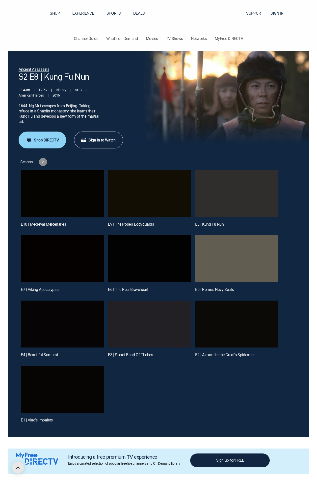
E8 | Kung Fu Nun (209, 224)
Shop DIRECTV (42, 140)
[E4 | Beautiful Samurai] (62, 324)
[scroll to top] (18, 467)
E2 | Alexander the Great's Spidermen (225, 354)
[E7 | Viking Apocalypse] (62, 258)
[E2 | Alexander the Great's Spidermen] (236, 324)
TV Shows (174, 38)
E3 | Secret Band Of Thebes (130, 354)
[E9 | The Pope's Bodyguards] (149, 193)
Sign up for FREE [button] (230, 460)
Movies (152, 38)
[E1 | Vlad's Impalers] (62, 389)
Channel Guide (86, 38)
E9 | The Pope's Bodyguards (131, 224)
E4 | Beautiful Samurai (39, 354)
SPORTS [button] (116, 13)
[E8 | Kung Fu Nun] (236, 193)
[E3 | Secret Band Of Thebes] (149, 324)
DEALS (139, 13)
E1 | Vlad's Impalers (37, 420)
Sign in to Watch (98, 140)
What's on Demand (122, 38)
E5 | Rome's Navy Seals (214, 289)
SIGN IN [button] (280, 13)
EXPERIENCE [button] (86, 13)
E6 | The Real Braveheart (128, 289)
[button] (304, 13)
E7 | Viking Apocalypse (39, 289)
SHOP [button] (58, 13)
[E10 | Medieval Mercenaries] (62, 193)
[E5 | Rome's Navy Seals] (236, 258)
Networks (199, 38)
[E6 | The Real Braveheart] (149, 258)
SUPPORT (254, 13)
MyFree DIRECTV (229, 38)
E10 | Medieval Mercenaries (43, 224)
